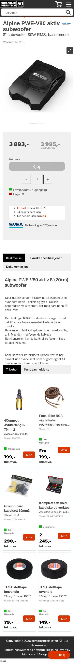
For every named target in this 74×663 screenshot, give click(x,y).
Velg (64, 450)
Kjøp (37, 166)
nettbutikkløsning (46, 649)
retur (43, 215)
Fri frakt (21, 208)
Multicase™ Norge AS (37, 654)
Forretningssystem (16, 649)
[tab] (14, 258)
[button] (59, 655)
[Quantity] (37, 179)
